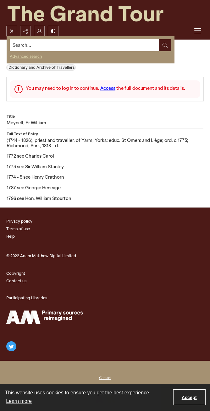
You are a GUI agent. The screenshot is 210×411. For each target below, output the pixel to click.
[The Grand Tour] (100, 13)
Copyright (15, 273)
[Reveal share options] (25, 31)
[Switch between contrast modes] (53, 31)
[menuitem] (105, 377)
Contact (105, 378)
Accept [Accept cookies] (189, 397)
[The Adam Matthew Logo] (44, 317)
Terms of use (18, 228)
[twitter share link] (11, 346)
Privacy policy (19, 221)
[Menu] (198, 31)
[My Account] (39, 31)
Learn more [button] (19, 401)
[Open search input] (12, 31)
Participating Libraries (26, 297)
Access (107, 88)
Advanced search (26, 56)
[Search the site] (84, 45)
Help (10, 236)
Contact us (16, 281)
